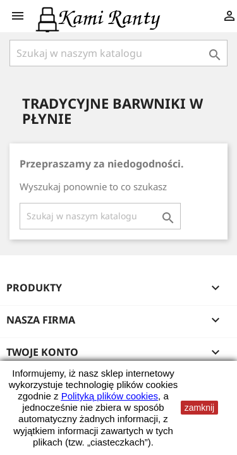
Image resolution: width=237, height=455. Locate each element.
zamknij (199, 408)
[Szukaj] (118, 53)
